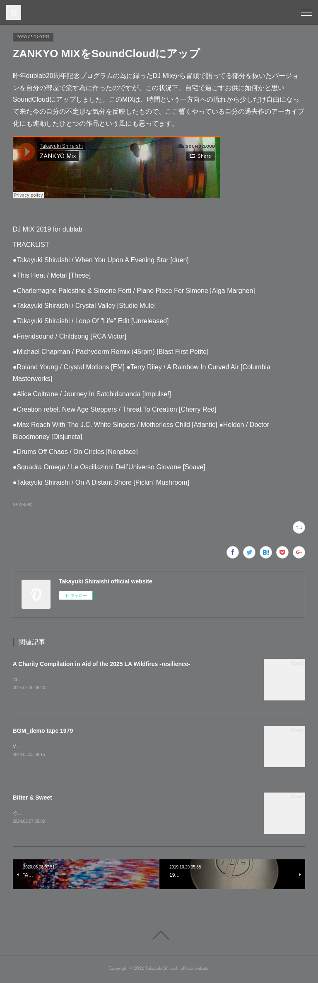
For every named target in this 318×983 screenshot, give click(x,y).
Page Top (159, 937)
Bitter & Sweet (32, 798)
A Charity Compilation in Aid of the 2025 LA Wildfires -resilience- (101, 664)
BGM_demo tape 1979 (43, 731)
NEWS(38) (23, 504)
